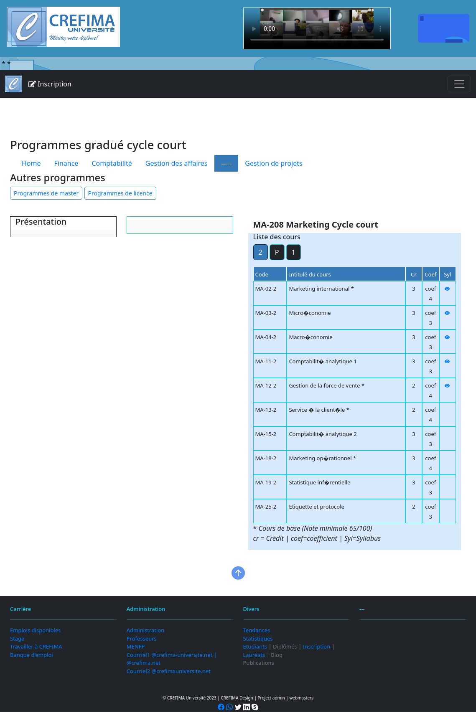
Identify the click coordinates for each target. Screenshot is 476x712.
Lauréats (254, 655)
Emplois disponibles (35, 630)
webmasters (301, 698)
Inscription (49, 84)
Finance (66, 163)
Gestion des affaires (176, 163)
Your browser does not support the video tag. (317, 28)
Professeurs (142, 638)
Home (31, 163)
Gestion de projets (273, 163)
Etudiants (255, 646)
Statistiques (258, 638)
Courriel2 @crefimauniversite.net (169, 671)
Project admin (271, 698)
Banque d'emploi (31, 655)
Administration (145, 630)
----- (226, 163)
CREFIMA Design (237, 698)
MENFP (136, 646)
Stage (17, 638)
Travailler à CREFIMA (36, 646)
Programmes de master (46, 193)
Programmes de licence (120, 193)
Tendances (256, 630)
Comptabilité (112, 163)
